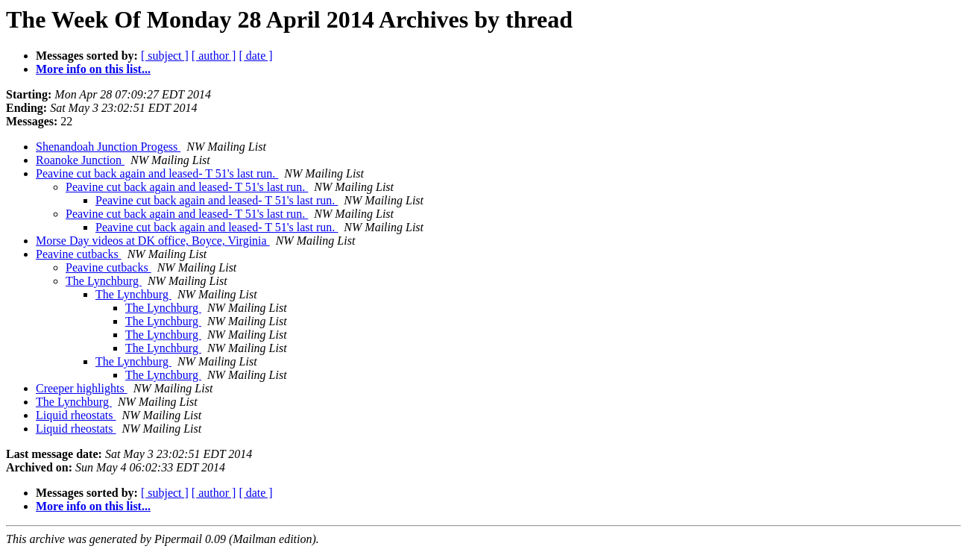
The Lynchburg (104, 281)
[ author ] (214, 55)
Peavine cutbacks (79, 254)
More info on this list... (93, 69)
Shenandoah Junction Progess (108, 146)
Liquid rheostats (76, 415)
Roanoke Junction (80, 160)
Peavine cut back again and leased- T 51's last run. (157, 173)
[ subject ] (165, 55)
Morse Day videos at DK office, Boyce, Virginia (153, 240)
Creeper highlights (81, 388)
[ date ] (255, 55)
